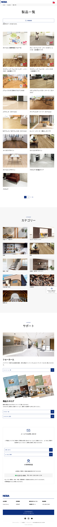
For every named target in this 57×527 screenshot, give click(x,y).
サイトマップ (29, 522)
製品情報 (44, 501)
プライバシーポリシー (15, 522)
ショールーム (5, 504)
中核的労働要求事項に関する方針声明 (39, 522)
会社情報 (5, 501)
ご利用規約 (23, 522)
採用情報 (18, 501)
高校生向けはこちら (33, 501)
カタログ (18, 504)
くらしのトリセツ (46, 504)
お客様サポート (32, 504)
